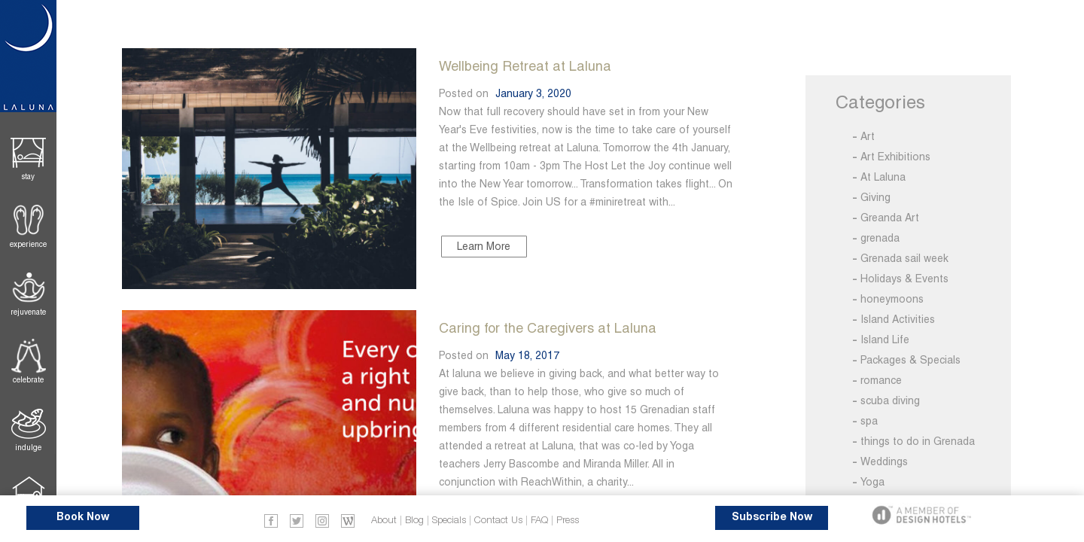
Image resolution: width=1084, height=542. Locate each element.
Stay (28, 176)
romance (881, 380)
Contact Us (498, 520)
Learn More (483, 246)
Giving (875, 197)
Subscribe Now (772, 517)
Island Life (884, 339)
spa (869, 421)
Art (867, 136)
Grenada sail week (904, 258)
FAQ (539, 520)
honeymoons (892, 299)
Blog (414, 520)
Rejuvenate (28, 312)
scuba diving (890, 400)
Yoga (872, 482)
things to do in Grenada (917, 441)
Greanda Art (889, 218)
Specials (449, 520)
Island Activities (897, 319)
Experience (28, 244)
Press (567, 520)
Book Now (82, 517)
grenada (880, 238)
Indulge (28, 447)
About (384, 520)
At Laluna (883, 177)
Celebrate (28, 380)
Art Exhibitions (895, 157)
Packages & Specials (910, 360)
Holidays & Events (904, 279)
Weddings (884, 461)
